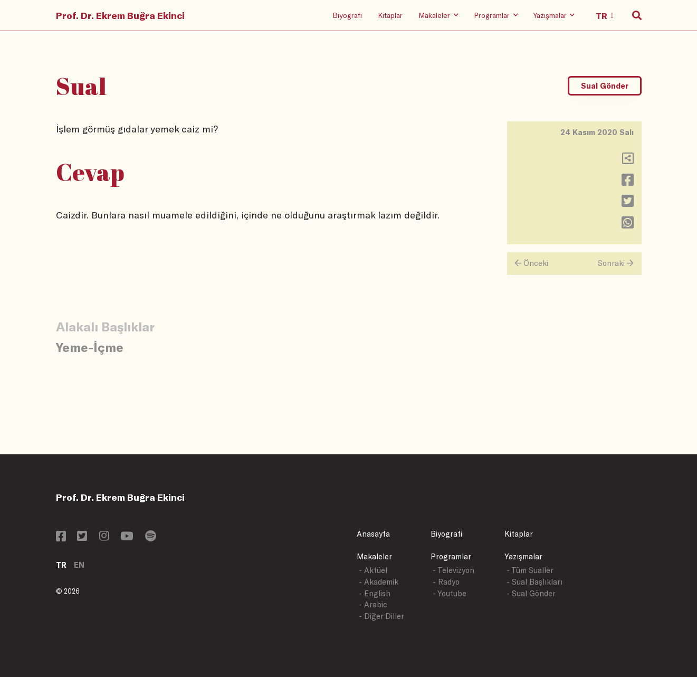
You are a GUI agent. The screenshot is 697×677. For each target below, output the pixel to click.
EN (79, 564)
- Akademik (378, 581)
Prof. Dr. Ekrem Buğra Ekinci (120, 15)
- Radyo (446, 581)
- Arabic (373, 604)
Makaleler (374, 556)
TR (61, 564)
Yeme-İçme (89, 347)
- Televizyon (453, 570)
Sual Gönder (604, 85)
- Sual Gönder (531, 593)
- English (374, 593)
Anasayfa (373, 533)
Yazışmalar (523, 556)
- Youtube (449, 593)
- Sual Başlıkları (534, 581)
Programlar (451, 556)
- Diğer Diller (381, 616)
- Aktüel (373, 570)
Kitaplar (390, 15)
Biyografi (347, 15)
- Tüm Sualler (530, 570)
